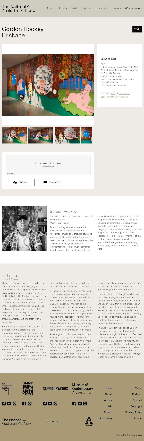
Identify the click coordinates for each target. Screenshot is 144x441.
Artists (62, 8)
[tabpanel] (14, 135)
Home (108, 388)
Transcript (53, 182)
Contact (137, 400)
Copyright (136, 406)
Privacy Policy (133, 412)
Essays (116, 8)
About (50, 8)
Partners (137, 394)
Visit (74, 8)
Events (85, 8)
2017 (113, 93)
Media (138, 388)
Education (101, 8)
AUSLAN (20, 182)
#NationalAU (133, 8)
